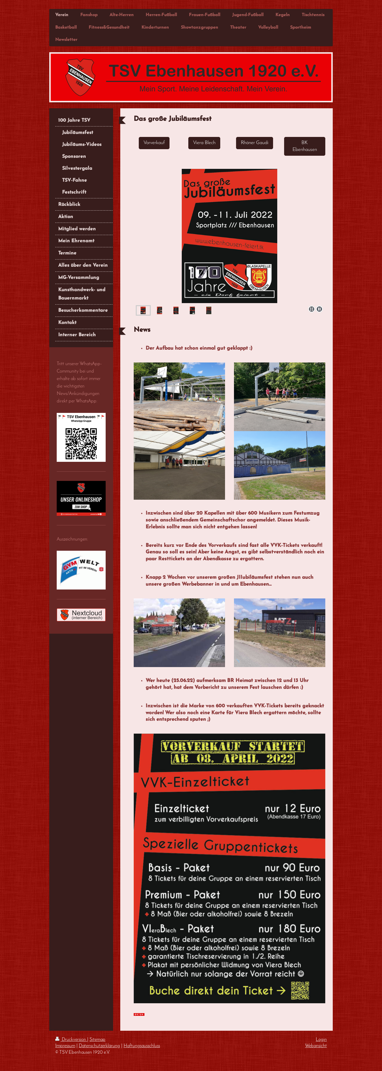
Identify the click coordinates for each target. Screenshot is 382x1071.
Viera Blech (204, 142)
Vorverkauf (154, 142)
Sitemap (97, 1039)
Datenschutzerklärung (99, 1046)
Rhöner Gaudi (254, 142)
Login (321, 1039)
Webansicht (316, 1046)
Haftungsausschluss (142, 1046)
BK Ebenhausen (304, 146)
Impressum (65, 1046)
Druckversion (71, 1039)
